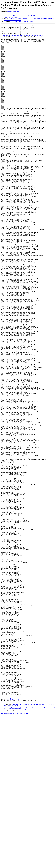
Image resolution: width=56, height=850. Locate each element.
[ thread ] (21, 21)
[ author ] (31, 21)
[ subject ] (26, 21)
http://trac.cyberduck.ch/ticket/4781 (19, 833)
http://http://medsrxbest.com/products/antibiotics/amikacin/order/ (23, 38)
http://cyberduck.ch (13, 834)
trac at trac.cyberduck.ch (13, 11)
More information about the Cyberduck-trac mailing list (15, 848)
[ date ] (16, 21)
